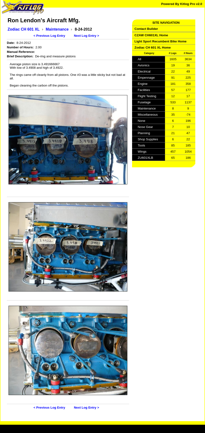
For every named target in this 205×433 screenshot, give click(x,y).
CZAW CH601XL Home (151, 35)
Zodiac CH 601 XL (24, 29)
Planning (144, 133)
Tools (141, 145)
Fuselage (144, 102)
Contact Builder (146, 29)
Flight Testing (147, 96)
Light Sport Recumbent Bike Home (160, 41)
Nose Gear (145, 127)
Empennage (146, 77)
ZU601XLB (145, 158)
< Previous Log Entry (49, 35)
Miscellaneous (148, 114)
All (139, 59)
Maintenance (57, 29)
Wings (142, 151)
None (141, 121)
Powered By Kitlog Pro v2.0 (181, 4)
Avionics (143, 65)
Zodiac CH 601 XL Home (152, 47)
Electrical (144, 71)
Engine (143, 84)
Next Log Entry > (86, 35)
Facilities (144, 90)
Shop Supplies (148, 139)
